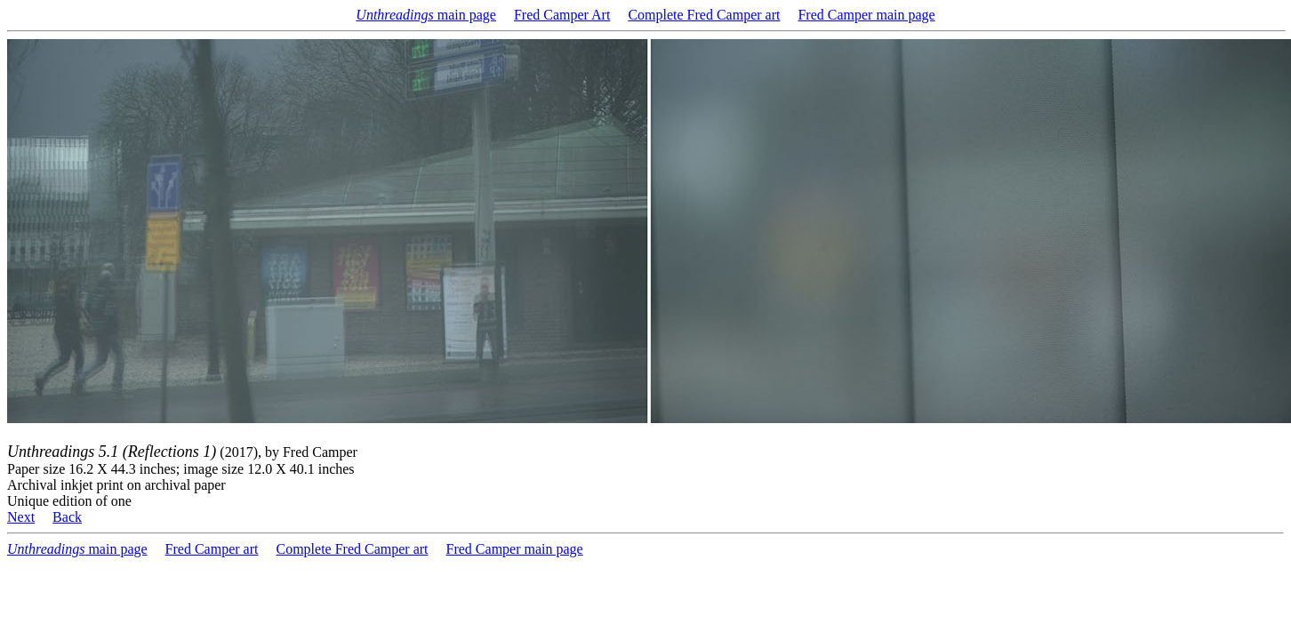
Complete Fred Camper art (704, 14)
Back (67, 516)
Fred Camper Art (562, 14)
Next (21, 516)
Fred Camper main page (866, 14)
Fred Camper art (212, 548)
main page (426, 14)
